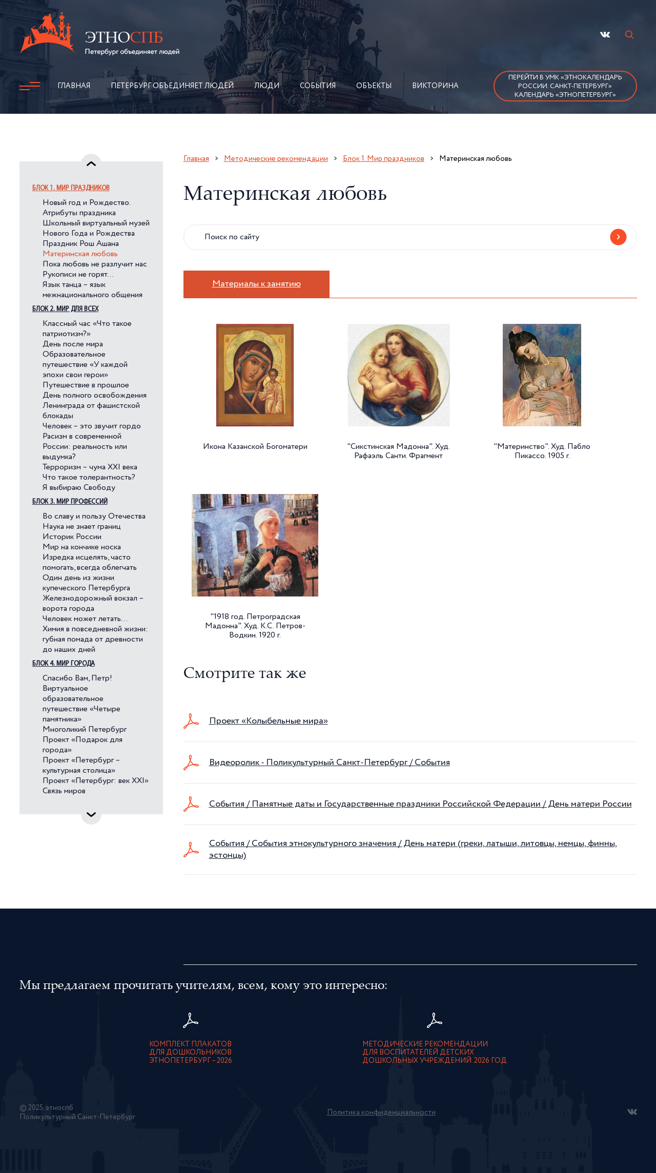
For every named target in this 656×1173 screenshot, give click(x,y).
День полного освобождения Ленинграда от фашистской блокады (95, 406)
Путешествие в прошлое (86, 385)
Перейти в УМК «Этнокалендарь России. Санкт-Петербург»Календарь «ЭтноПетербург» (565, 86)
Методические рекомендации (276, 158)
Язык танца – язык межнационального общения (92, 290)
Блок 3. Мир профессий (70, 502)
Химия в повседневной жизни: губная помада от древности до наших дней (95, 639)
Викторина (435, 86)
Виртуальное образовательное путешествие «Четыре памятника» (81, 704)
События (318, 86)
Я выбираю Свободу (79, 488)
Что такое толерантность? (89, 478)
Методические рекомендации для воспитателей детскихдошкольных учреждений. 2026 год (434, 1052)
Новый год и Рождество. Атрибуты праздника (86, 208)
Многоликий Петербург (85, 730)
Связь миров (64, 791)
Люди (266, 86)
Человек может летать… (85, 619)
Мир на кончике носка (82, 547)
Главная (73, 86)
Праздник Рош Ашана (81, 244)
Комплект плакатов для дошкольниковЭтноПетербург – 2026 (190, 1052)
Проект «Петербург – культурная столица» (81, 765)
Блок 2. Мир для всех (65, 309)
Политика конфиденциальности (381, 1112)
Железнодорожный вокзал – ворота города (93, 603)
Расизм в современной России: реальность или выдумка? (85, 447)
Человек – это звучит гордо (92, 426)
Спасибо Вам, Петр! (77, 678)
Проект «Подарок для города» (82, 745)
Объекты (374, 86)
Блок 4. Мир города (63, 664)
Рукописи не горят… (78, 275)
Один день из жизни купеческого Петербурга (86, 583)
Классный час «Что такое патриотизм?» (87, 329)
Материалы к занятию (256, 284)
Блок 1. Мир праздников (71, 188)
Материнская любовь (80, 254)
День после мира (73, 344)
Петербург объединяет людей (172, 86)
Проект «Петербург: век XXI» (96, 781)
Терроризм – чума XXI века (90, 467)
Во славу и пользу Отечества (94, 516)
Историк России (72, 537)
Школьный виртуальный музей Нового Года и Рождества (96, 228)
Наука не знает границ (82, 527)
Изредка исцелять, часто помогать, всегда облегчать (90, 562)
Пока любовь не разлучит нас (95, 264)
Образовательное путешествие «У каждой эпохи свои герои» (85, 365)
